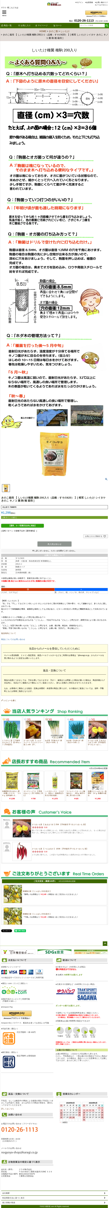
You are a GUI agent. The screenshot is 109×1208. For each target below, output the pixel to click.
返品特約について (8, 633)
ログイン (79, 2)
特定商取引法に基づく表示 (13, 1198)
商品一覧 (6, 25)
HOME (42, 31)
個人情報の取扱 (8, 1203)
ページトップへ (105, 943)
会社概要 (6, 1193)
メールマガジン (102, 5)
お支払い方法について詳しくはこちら (27, 1079)
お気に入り (24, 25)
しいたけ (65, 31)
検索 (107, 25)
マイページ (41, 25)
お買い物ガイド (102, 2)
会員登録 (89, 2)
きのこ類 (53, 31)
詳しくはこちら (7, 1109)
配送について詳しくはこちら (81, 1065)
